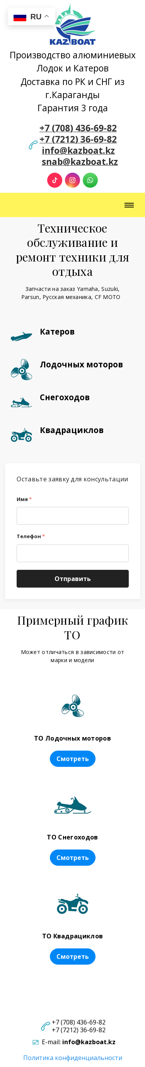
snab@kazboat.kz (80, 162)
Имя (24, 499)
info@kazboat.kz (78, 150)
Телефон (31, 536)
